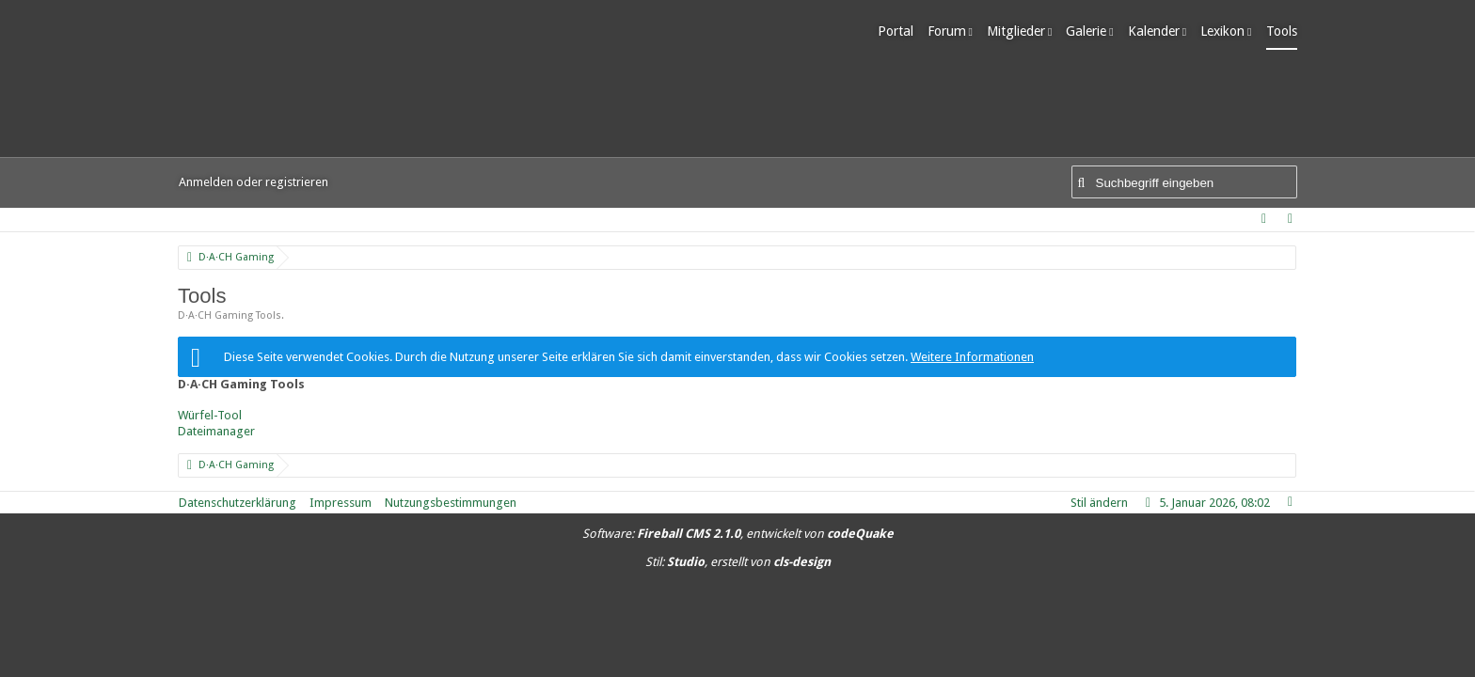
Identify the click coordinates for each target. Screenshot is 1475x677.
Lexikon (1222, 31)
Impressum (340, 503)
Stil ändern (1099, 503)
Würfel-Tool (210, 415)
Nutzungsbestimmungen (450, 503)
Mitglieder (1016, 31)
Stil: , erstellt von (738, 562)
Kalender (1154, 31)
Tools (1281, 31)
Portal (895, 31)
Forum (947, 31)
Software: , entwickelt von (738, 534)
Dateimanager (216, 431)
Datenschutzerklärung (237, 503)
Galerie (1086, 31)
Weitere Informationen (972, 357)
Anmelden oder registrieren (253, 182)
